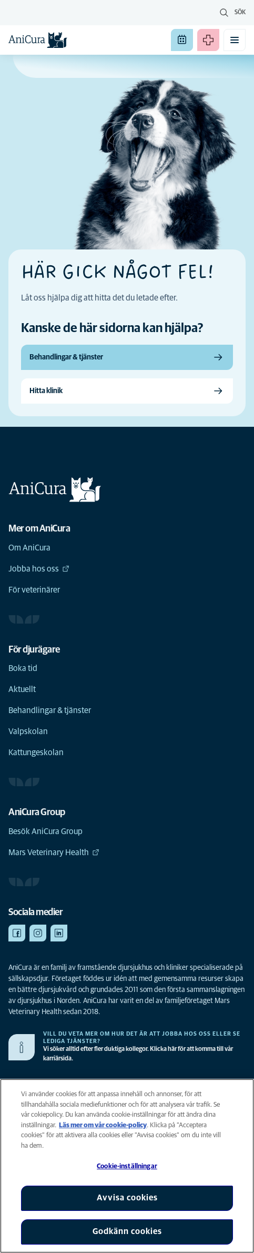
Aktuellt (22, 689)
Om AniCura (29, 548)
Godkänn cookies (127, 1231)
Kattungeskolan (36, 752)
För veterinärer (34, 590)
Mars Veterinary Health (53, 852)
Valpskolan (28, 731)
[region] (127, 1166)
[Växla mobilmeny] (234, 40)
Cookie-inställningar (127, 1166)
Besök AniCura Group (45, 831)
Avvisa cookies (127, 1198)
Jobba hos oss (38, 569)
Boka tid (22, 668)
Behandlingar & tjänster (49, 710)
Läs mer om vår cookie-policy (103, 1125)
